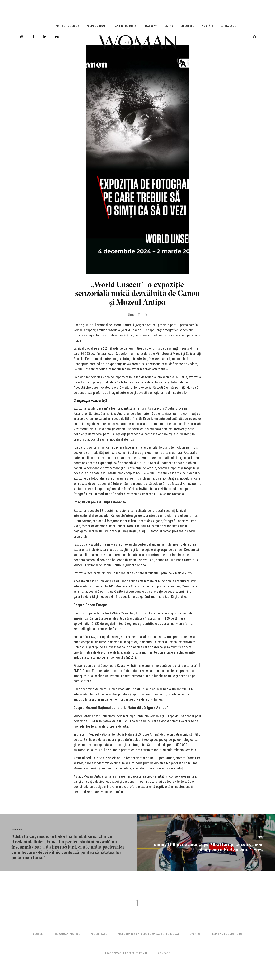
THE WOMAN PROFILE (66, 934)
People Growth (97, 25)
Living (168, 25)
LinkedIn (45, 36)
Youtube (56, 37)
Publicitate (98, 934)
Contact (164, 953)
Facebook (33, 36)
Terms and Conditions (226, 934)
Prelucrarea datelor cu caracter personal (148, 934)
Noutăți (207, 25)
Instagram (22, 36)
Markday (151, 25)
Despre (38, 934)
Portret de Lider (67, 25)
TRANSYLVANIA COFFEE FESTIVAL (126, 953)
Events (195, 934)
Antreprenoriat (126, 25)
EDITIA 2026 (228, 25)
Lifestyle (187, 25)
